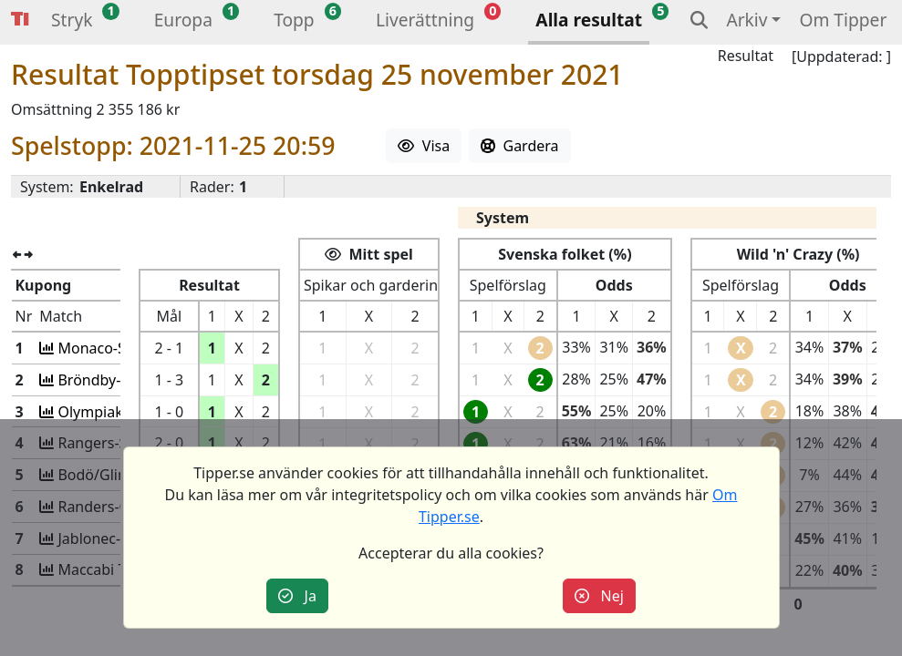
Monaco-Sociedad (117, 348)
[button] (71, 22)
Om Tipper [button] (842, 19)
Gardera (519, 146)
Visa (424, 146)
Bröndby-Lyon (104, 380)
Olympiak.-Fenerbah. (127, 412)
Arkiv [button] (746, 19)
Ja (297, 596)
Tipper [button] (20, 19)
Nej (599, 596)
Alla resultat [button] (588, 19)
